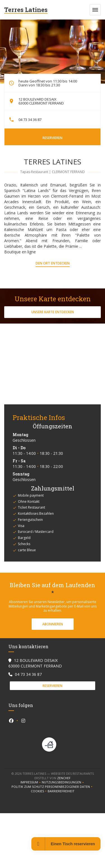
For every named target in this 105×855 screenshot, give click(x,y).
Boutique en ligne (20, 251)
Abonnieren (52, 624)
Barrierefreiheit (61, 791)
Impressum (31, 782)
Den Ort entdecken (53, 263)
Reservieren (52, 137)
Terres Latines (26, 10)
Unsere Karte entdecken (52, 312)
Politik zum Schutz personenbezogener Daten (52, 786)
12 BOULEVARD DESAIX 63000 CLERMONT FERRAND (41, 101)
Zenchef (64, 778)
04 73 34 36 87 (29, 120)
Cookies (39, 791)
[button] (95, 9)
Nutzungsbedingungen (63, 782)
